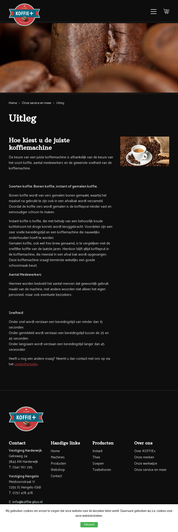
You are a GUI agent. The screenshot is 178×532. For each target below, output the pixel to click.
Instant (97, 451)
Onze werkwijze (145, 463)
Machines (58, 457)
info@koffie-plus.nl (27, 502)
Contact (56, 476)
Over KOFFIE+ (145, 451)
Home (13, 103)
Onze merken (144, 457)
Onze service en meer (36, 103)
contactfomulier (26, 364)
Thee (96, 457)
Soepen (98, 463)
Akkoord (89, 524)
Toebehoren (101, 470)
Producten (58, 463)
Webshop (58, 470)
